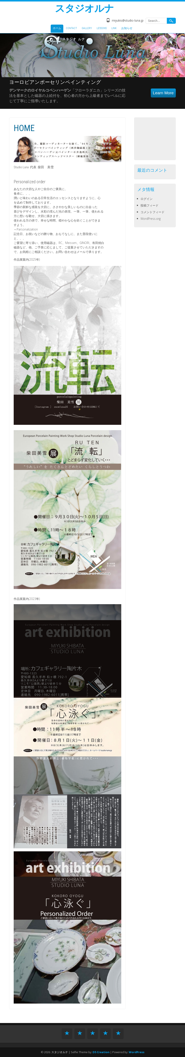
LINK (114, 28)
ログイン (146, 199)
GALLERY (87, 28)
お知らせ (126, 28)
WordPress (136, 1052)
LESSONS (102, 28)
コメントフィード (152, 212)
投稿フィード (149, 205)
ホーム (57, 28)
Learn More (163, 93)
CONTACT (71, 28)
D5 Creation (101, 1052)
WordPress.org (151, 219)
